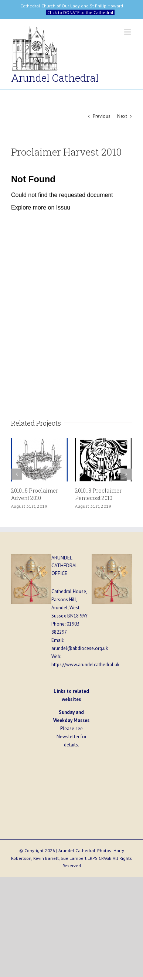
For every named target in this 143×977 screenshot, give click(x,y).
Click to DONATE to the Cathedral (80, 12)
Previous (101, 116)
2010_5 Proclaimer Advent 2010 (34, 494)
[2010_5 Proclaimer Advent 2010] (39, 459)
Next (122, 116)
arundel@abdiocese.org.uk (79, 648)
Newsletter (68, 736)
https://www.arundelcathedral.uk (85, 664)
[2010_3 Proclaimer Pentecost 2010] (103, 459)
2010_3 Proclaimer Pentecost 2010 (98, 494)
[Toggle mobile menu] (128, 32)
